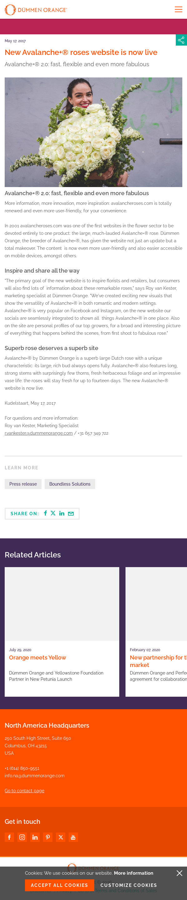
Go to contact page (24, 790)
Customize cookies (129, 885)
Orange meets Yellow (37, 657)
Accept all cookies (59, 885)
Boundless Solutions (70, 484)
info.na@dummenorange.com (35, 775)
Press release (23, 484)
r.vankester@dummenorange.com (39, 433)
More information (133, 873)
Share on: (42, 513)
